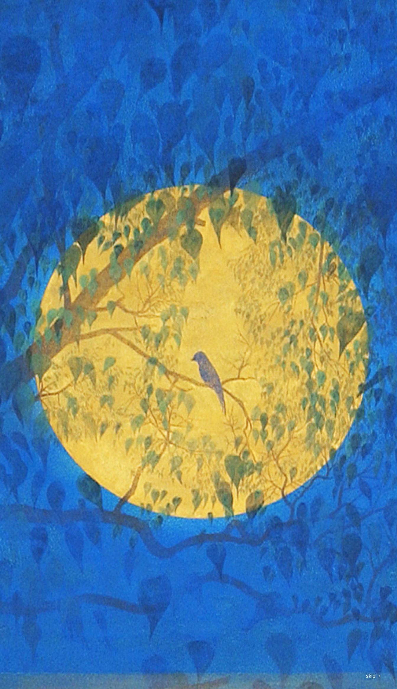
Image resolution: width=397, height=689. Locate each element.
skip (370, 676)
